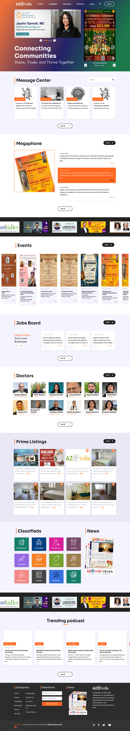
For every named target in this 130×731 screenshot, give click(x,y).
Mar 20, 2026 (98, 334)
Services (17, 714)
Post (109, 143)
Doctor (16, 710)
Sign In (109, 4)
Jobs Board (67, 4)
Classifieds (53, 4)
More (112, 163)
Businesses (18, 705)
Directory (80, 4)
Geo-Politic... (9, 644)
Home (16, 693)
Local (92, 4)
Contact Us (30, 697)
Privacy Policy (31, 712)
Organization (30, 693)
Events (40, 4)
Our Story (29, 701)
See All (65, 126)
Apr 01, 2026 (48, 334)
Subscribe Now (52, 704)
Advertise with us (31, 706)
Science (39, 644)
